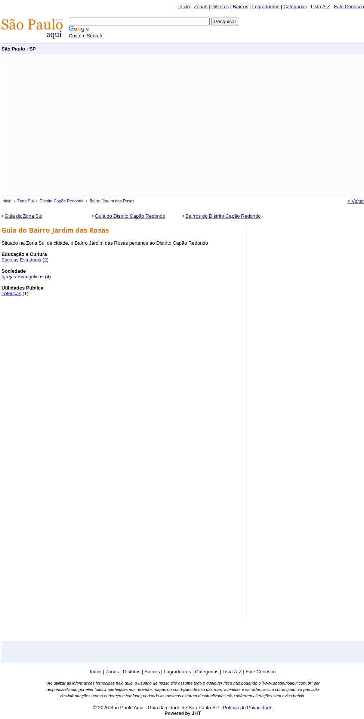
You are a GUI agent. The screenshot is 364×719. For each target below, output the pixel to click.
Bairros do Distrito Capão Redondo (223, 216)
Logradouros (266, 6)
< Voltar (356, 201)
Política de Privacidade (247, 707)
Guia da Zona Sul (23, 216)
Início (184, 6)
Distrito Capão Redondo (61, 201)
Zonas (200, 6)
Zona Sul (25, 201)
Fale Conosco (349, 6)
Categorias (295, 6)
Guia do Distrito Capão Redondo (130, 216)
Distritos (220, 6)
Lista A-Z (320, 6)
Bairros (240, 6)
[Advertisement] (70, 125)
